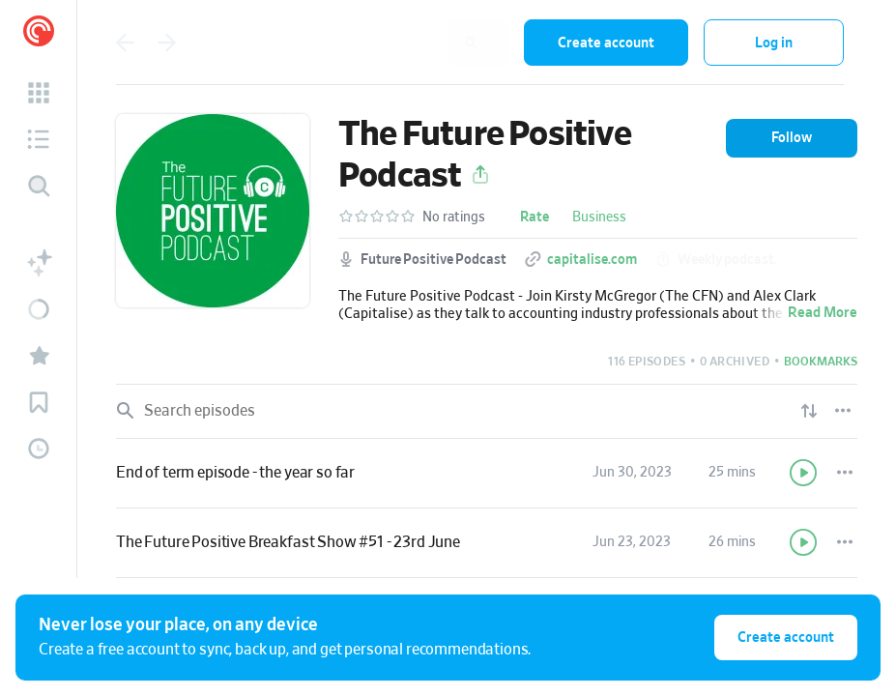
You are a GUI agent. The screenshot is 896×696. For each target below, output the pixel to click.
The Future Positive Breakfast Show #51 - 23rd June (288, 542)
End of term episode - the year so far (235, 472)
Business (599, 217)
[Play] (804, 472)
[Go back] (124, 42)
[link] (486, 473)
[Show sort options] (809, 410)
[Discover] (38, 185)
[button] (38, 93)
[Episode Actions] (844, 472)
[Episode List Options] (842, 410)
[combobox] (382, 42)
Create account (606, 43)
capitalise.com (592, 260)
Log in (774, 43)
